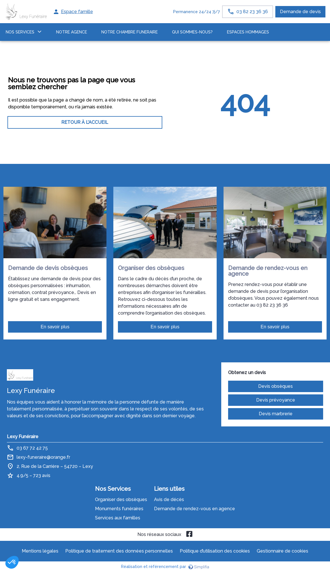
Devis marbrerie (276, 413)
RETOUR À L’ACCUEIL (84, 122)
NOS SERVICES (20, 32)
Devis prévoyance (275, 400)
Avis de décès (169, 499)
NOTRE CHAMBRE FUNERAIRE (129, 32)
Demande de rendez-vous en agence (194, 508)
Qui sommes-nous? (192, 32)
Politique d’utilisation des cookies (215, 551)
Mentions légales (40, 551)
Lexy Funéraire (22, 436)
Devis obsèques (275, 386)
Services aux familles (117, 518)
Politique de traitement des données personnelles (119, 551)
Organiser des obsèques (121, 499)
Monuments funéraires (119, 508)
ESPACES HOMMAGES (248, 32)
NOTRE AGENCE (71, 32)
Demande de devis (300, 11)
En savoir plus (55, 326)
